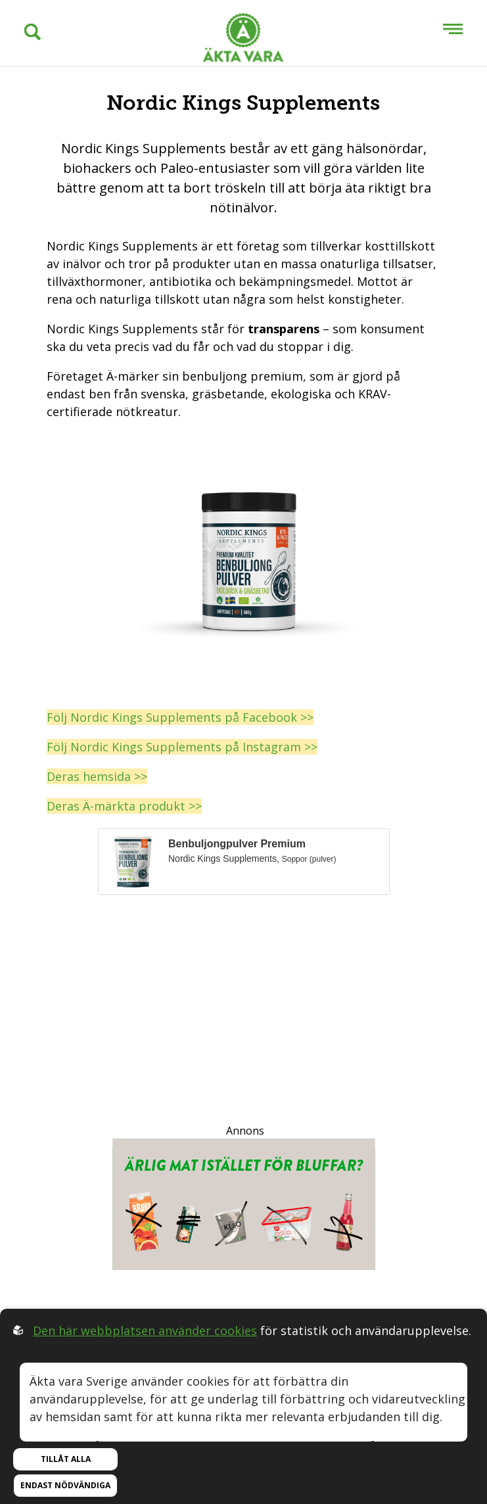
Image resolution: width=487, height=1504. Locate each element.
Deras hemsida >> (97, 776)
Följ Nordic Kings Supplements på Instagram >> (182, 747)
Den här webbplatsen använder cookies (145, 1330)
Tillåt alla (66, 1459)
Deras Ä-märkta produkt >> (124, 806)
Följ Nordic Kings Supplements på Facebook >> (180, 717)
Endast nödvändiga (65, 1485)
